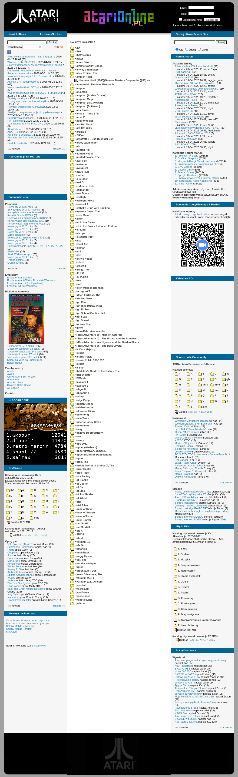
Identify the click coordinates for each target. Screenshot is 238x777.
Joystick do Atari (184, 682)
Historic (77, 363)
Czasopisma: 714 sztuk (20, 346)
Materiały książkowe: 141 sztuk (25, 351)
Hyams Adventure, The (86, 574)
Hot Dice (77, 487)
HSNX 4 (77, 534)
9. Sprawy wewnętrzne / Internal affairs (197, 178)
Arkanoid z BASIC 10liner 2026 (192, 133)
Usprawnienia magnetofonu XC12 (26, 218)
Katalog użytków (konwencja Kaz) (192, 533)
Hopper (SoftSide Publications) (91, 454)
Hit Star (77, 367)
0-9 (10, 490)
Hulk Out (77, 545)
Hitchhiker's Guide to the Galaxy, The (95, 371)
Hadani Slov (79, 62)
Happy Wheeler (81, 120)
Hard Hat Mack (81, 124)
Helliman (77, 247)
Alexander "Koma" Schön (189, 465)
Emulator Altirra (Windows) (22, 286)
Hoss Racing (80, 476)
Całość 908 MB (185, 630)
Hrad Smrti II (80, 527)
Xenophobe (13, 563)
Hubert (76, 538)
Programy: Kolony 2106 (188, 500)
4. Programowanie (187, 565)
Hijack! (76, 327)
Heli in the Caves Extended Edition (93, 226)
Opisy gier (11, 541)
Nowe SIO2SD (183, 671)
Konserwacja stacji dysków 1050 (25, 220)
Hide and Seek (81, 298)
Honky (76, 429)
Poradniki (11, 204)
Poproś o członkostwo (210, 25)
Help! (75, 251)
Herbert (77, 262)
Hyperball (78, 585)
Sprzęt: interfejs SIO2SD (189, 519)
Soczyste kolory (184, 710)
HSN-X (76, 530)
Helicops (77, 233)
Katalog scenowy (182, 369)
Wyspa (11, 577)
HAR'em (77, 135)
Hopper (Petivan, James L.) (88, 450)
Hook (75, 436)
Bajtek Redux (14, 362)
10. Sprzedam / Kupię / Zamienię (193, 180)
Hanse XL (78, 117)
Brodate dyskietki (17, 143)
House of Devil (81, 509)
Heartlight (78, 197)
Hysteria (77, 603)
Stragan (177, 488)
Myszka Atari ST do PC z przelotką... (195, 83)
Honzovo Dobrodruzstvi (86, 432)
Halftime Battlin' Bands (86, 65)
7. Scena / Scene (184, 172)
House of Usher (81, 516)
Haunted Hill (79, 149)
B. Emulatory (184, 598)
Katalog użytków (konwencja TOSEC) (195, 636)
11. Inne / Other (183, 183)
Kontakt (10, 393)
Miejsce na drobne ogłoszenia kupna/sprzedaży (202, 511)
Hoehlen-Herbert (82, 407)
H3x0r (76, 51)
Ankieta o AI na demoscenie (23, 81)
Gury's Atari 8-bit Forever (21, 376)
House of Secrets (83, 512)
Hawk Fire (78, 160)
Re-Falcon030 (15, 120)
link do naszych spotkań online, (192, 214)
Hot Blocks (79, 480)
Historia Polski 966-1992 (87, 360)
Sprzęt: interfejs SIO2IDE (189, 516)
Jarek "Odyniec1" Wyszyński (191, 471)
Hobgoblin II (79, 393)
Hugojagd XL (80, 541)
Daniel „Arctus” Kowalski (188, 437)
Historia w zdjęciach (186, 138)
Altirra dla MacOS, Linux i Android (194, 66)
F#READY (181, 434)
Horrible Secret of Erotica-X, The (92, 465)
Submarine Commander (21, 547)
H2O (75, 47)
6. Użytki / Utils (183, 169)
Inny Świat (13, 594)
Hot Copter (79, 483)
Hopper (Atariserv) (83, 447)
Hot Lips (77, 490)
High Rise (78, 302)
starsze (61, 268)
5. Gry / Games (183, 166)
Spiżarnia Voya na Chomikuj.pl (24, 359)
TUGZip (43, 535)
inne (34, 517)
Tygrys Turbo (182, 685)
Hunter (76, 567)
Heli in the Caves (82, 222)
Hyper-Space (80, 596)
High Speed (79, 320)
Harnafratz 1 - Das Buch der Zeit (91, 138)
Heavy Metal (79, 215)
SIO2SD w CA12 (184, 674)
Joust (10, 555)
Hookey (77, 440)
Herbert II (78, 266)
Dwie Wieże (14, 586)
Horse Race (79, 472)
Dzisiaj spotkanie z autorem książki (27, 101)
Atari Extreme (15, 129)
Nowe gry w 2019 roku (20, 229)
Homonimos (79, 425)
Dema (205, 49)
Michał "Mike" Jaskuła (187, 432)
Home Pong (79, 414)
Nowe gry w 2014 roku (20, 257)
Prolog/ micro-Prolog (186, 105)
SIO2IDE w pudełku (186, 718)
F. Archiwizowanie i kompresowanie (197, 620)
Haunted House (81, 153)
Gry (181, 49)
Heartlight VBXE (82, 200)
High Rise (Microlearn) (86, 306)
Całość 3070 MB (18, 522)
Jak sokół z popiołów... (20, 134)
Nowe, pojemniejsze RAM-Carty (193, 491)
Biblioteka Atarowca (17, 291)
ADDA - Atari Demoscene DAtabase (193, 364)
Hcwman (77, 175)
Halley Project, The (83, 73)
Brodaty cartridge (17, 98)
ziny (202, 406)
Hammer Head (81, 76)
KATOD (179, 440)
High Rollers (80, 309)
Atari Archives (15, 382)
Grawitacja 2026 (184, 77)
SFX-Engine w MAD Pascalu (23, 209)
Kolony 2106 (14, 569)
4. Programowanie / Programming (194, 164)
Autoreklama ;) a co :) (187, 99)
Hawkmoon (79, 164)
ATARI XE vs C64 (185, 94)
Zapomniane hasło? (184, 25)
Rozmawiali (179, 418)
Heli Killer (78, 229)
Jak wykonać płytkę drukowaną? (193, 702)
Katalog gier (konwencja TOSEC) (25, 528)
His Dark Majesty (82, 349)
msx (215, 390)
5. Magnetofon (184, 570)
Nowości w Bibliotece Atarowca (25, 106)
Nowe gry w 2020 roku (20, 226)
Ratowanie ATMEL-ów (187, 677)
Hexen (76, 284)
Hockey (77, 396)
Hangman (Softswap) (85, 106)
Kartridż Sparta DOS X (20, 215)
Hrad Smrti (79, 523)
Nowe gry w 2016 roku (20, 240)
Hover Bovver (80, 520)
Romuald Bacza (184, 446)
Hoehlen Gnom (81, 403)
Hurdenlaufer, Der (83, 570)
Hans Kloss (79, 110)
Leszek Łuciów (183, 451)
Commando (14, 558)
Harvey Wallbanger (84, 142)
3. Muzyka (182, 559)
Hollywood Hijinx (82, 411)
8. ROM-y (181, 587)
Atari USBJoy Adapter (187, 497)
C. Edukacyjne (184, 603)
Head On (77, 182)
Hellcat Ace (79, 244)
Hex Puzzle (79, 276)
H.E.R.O (77, 273)
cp (225, 373)
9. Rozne (181, 592)
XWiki (10, 373)
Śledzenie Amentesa (186, 448)
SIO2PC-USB (182, 668)
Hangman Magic (82, 99)
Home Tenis (79, 418)
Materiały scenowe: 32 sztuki (23, 348)
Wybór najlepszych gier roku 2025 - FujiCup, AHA (35, 92)
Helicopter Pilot (81, 236)
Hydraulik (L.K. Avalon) (86, 581)
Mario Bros (13, 560)
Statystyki (11, 631)
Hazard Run (79, 171)
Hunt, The (78, 559)
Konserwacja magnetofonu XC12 (26, 223)
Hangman (78, 88)
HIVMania (78, 378)
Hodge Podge (80, 400)
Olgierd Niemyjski (185, 476)
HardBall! (78, 131)
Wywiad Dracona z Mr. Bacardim (193, 423)
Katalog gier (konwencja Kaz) (23, 475)
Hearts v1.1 (79, 204)
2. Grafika (181, 554)
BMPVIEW (13, 251)
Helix (75, 240)
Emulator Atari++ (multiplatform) (25, 283)
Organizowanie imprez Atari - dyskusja (28, 620)
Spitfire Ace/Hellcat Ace (20, 574)
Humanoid (78, 548)
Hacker (76, 58)
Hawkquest (79, 168)
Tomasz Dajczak (184, 426)
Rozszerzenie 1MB (185, 691)
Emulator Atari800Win (19, 277)
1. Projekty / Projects (186, 155)
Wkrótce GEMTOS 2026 (21, 62)
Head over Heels (82, 186)
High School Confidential (87, 313)
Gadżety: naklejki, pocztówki (191, 505)
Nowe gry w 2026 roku (20, 206)
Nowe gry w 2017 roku (20, 232)
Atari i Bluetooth (184, 665)
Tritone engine (15, 259)
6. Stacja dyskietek (187, 576)
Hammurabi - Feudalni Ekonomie (92, 84)
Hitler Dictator (81, 374)
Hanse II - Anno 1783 (84, 113)
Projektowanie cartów (187, 679)
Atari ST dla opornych (19, 254)
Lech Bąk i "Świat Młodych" (190, 429)
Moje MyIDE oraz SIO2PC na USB (194, 696)
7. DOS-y (181, 581)
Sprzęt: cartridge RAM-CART (191, 508)
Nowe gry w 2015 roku (20, 243)
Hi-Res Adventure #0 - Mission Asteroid (96, 334)
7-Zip (35, 535)
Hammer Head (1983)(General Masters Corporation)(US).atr (112, 80)
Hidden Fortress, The (85, 295)
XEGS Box (181, 713)
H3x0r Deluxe (80, 55)
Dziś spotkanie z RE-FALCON (24, 123)
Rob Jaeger (181, 460)
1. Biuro (180, 548)
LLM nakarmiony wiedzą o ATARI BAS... (197, 127)
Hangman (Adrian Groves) (88, 95)
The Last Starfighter (18, 583)
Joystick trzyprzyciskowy (188, 693)
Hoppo (76, 458)
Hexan (76, 280)
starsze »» (59, 148)
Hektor (76, 218)
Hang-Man (78, 91)
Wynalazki (178, 657)
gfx (226, 379)
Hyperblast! (79, 588)
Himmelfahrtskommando (87, 331)
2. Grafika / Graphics (186, 158)
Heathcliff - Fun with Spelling (90, 208)
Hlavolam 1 (79, 382)
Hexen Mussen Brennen (87, 287)
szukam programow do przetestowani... (197, 88)
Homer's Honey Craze (85, 422)
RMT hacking (182, 71)
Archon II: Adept (16, 572)
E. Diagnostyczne (186, 614)
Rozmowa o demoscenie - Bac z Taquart (30, 56)
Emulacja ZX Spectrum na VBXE (26, 237)
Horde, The (79, 461)
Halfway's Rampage (84, 69)
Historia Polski (81, 356)
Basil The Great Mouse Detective (26, 588)
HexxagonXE (80, 291)
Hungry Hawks (81, 556)
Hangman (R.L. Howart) (86, 102)
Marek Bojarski (183, 473)
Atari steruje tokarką (186, 721)
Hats (75, 146)
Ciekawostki (181, 122)
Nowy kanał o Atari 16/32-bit (23, 87)
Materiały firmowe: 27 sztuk (22, 354)
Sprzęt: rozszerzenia (186, 502)
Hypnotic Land (81, 599)
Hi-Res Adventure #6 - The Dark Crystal (96, 345)
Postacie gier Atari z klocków (23, 137)
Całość (15, 534)
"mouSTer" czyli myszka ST (190, 494)
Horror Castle (80, 469)
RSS (58, 47)
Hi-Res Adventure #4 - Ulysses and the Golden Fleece (104, 342)
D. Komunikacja (185, 609)
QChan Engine (15, 262)
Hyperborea (79, 592)
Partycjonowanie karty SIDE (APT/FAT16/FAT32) (35, 245)
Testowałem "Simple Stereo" (191, 688)
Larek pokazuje (16, 234)
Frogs (10, 549)
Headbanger (79, 189)
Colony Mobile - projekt (19, 628)
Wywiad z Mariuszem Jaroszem (193, 420)
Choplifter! (13, 552)
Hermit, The (79, 269)
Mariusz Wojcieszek (186, 443)
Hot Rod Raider (81, 494)
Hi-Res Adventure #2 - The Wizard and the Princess (103, 338)
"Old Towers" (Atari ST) (20, 544)
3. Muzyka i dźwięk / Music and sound (196, 161)
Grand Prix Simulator (19, 600)
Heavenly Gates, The (85, 211)
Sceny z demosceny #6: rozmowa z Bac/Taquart (34, 65)
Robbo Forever (15, 566)
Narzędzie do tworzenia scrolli (24, 212)
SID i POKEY (182, 144)
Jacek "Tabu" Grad (185, 462)
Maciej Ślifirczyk (184, 468)
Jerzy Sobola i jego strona (189, 116)
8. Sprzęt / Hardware (186, 175)
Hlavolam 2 (79, 385)
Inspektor (12, 597)
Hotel (75, 501)
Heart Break (79, 193)
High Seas (78, 316)
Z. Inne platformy (186, 625)
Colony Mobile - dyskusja (20, 626)
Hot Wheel (78, 498)
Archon (11, 580)
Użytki (192, 49)
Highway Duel (80, 324)
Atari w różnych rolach (187, 716)
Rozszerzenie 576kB (186, 707)
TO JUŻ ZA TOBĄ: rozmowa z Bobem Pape (199, 454)
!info (203, 384)
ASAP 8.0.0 (14, 132)
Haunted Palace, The (85, 157)
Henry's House (81, 258)
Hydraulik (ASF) (82, 577)
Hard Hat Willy (81, 128)
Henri (75, 255)
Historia (77, 353)
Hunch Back (79, 552)
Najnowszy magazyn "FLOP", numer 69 (29, 76)
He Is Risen (79, 179)
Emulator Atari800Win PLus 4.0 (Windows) (31, 280)
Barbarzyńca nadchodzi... (21, 118)
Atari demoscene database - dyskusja (27, 623)
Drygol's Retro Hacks (19, 385)
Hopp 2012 (79, 443)
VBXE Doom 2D (184, 111)
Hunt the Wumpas (83, 563)
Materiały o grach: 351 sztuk (23, 357)
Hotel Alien (79, 505)
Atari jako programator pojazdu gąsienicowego (33, 112)
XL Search (13, 387)
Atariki (10, 371)
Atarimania (13, 379)
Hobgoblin (78, 389)
